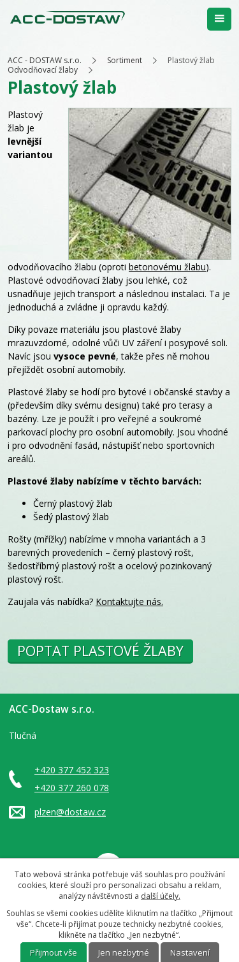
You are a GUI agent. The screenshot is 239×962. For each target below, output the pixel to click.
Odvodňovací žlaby (43, 70)
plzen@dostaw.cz (70, 812)
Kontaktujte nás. (129, 601)
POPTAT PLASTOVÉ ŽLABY (100, 650)
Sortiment (124, 60)
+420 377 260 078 (71, 788)
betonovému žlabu (167, 267)
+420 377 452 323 (71, 770)
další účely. (160, 896)
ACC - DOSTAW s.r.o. (45, 60)
